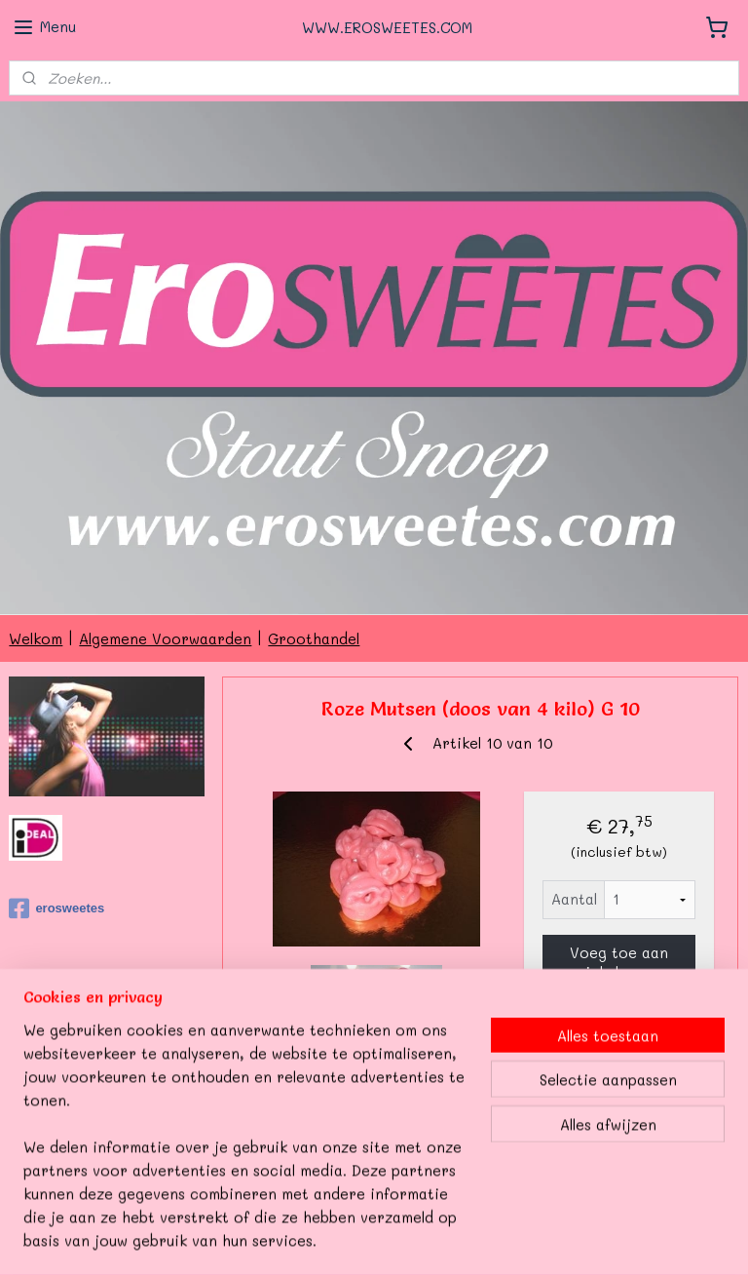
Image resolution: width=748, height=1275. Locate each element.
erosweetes (56, 908)
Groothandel (313, 638)
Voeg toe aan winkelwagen (619, 962)
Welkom (35, 638)
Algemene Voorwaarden (165, 638)
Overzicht (290, 1118)
